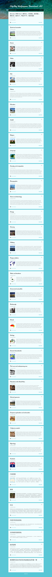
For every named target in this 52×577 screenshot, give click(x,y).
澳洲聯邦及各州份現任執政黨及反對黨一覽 (23, 560)
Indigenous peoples (15, 428)
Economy (12, 227)
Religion (12, 135)
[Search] (43, 2)
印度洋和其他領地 (15, 520)
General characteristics (16, 351)
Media (11, 58)
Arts (11, 74)
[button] (41, 13)
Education (12, 104)
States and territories (15, 273)
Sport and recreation (15, 27)
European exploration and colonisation (20, 413)
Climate (12, 320)
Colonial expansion (15, 397)
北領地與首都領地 (15, 532)
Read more (40, 22)
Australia (12, 459)
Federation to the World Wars (17, 382)
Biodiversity (13, 304)
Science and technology (16, 197)
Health (12, 120)
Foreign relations (14, 258)
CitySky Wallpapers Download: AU (26, 6)
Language (12, 151)
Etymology (13, 444)
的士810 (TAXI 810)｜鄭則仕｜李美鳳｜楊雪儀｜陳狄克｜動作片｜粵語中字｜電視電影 (25, 15)
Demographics (13, 181)
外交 (11, 505)
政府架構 (13, 545)
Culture (12, 89)
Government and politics (16, 289)
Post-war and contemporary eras (18, 366)
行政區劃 (13, 474)
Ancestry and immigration (16, 166)
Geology (12, 335)
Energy (12, 212)
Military (12, 242)
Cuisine (12, 43)
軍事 (11, 490)
